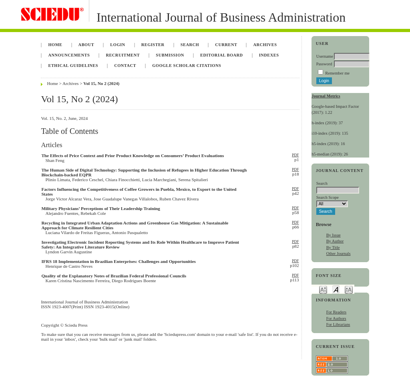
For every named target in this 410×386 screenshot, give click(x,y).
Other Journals (338, 253)
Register (153, 44)
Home (55, 44)
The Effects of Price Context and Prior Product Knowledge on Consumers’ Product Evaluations (132, 155)
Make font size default (336, 289)
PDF (295, 155)
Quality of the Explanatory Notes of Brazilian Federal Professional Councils (113, 275)
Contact (125, 65)
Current (226, 44)
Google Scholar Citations (186, 65)
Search (190, 44)
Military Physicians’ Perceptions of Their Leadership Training (100, 208)
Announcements (69, 55)
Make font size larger (349, 289)
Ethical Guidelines (73, 65)
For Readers (336, 312)
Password (324, 64)
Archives (265, 44)
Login (117, 44)
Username (324, 56)
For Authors (336, 318)
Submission (170, 55)
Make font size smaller (323, 289)
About (86, 44)
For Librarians (338, 324)
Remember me (337, 73)
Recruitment (123, 55)
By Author (335, 241)
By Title (333, 247)
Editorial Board (221, 55)
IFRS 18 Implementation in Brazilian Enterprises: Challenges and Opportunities (118, 261)
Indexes (269, 55)
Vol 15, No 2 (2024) (101, 83)
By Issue (333, 235)
